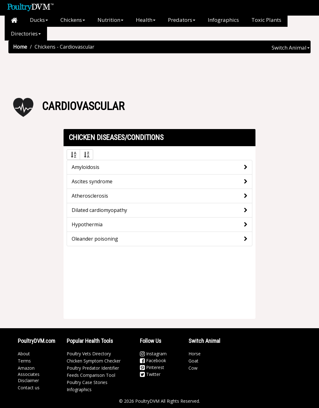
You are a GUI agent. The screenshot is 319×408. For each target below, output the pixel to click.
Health (145, 19)
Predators (181, 19)
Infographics (223, 19)
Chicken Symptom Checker (94, 361)
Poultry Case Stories (87, 382)
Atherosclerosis (90, 195)
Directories (26, 33)
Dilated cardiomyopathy (99, 210)
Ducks (39, 19)
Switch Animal (291, 47)
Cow (193, 368)
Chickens (72, 19)
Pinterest (152, 367)
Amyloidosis (85, 167)
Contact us (29, 388)
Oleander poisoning (95, 238)
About (24, 354)
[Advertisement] (159, 74)
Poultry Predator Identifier (93, 368)
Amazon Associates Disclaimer (29, 374)
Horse (194, 354)
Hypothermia (87, 224)
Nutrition (110, 19)
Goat (193, 361)
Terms (24, 361)
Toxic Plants (266, 19)
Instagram (153, 354)
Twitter (150, 374)
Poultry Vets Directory (89, 354)
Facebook (153, 360)
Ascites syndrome (92, 181)
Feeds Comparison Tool (91, 375)
